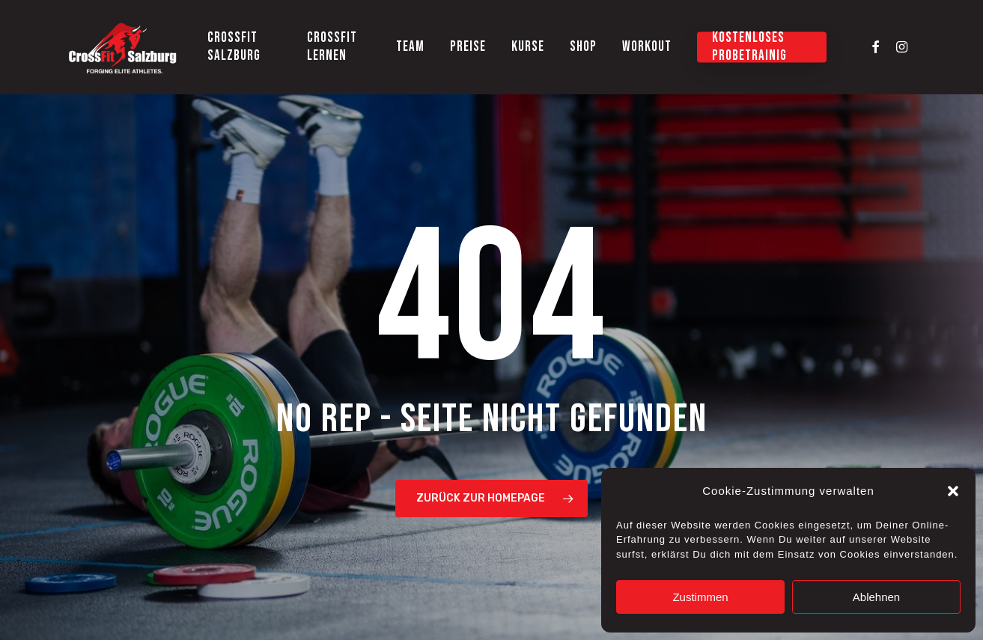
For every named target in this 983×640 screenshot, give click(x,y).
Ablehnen (876, 597)
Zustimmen (700, 597)
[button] (953, 491)
